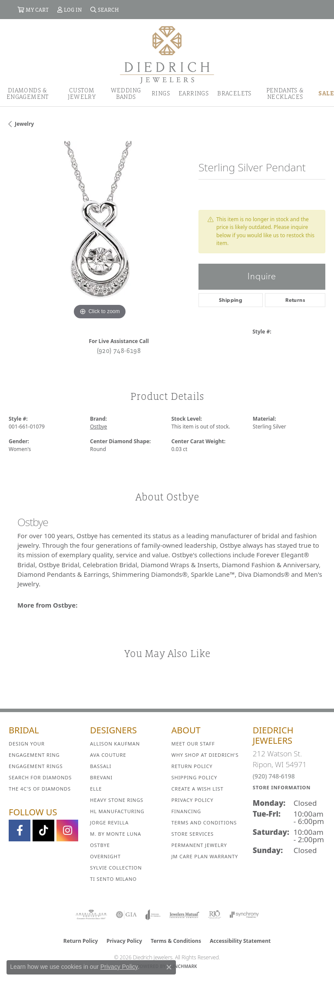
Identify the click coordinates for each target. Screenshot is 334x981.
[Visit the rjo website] (214, 914)
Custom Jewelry (82, 93)
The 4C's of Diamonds (40, 788)
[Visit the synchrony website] (244, 914)
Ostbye (98, 426)
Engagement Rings (36, 766)
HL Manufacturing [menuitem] (117, 811)
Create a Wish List (198, 788)
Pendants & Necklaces (285, 93)
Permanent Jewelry (199, 845)
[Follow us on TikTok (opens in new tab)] (43, 830)
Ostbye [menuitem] (100, 845)
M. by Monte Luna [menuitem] (115, 834)
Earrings (193, 93)
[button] (33, 9)
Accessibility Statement (240, 941)
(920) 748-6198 (119, 350)
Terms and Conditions (204, 822)
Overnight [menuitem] (105, 856)
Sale (326, 93)
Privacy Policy (193, 800)
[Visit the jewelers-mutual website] (184, 914)
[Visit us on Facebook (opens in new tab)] (19, 830)
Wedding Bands (126, 93)
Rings (161, 93)
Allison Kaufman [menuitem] (115, 743)
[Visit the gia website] (126, 914)
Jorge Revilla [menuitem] (109, 822)
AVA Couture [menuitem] (108, 755)
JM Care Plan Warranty (205, 856)
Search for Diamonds (40, 777)
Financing (186, 811)
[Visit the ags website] (91, 914)
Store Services (193, 834)
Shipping (230, 300)
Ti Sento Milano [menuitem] (113, 879)
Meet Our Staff (193, 743)
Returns (295, 300)
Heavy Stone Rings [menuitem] (116, 800)
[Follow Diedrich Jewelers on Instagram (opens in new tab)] (67, 830)
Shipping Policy (195, 777)
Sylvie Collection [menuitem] (116, 867)
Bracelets (234, 93)
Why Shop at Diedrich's (205, 755)
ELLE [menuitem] (96, 788)
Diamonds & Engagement (28, 93)
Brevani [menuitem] (101, 777)
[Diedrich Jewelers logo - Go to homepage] (167, 54)
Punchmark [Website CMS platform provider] (182, 966)
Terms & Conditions (176, 941)
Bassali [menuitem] (100, 766)
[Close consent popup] (169, 967)
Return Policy (192, 766)
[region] (99, 231)
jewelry (24, 124)
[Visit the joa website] (153, 914)
